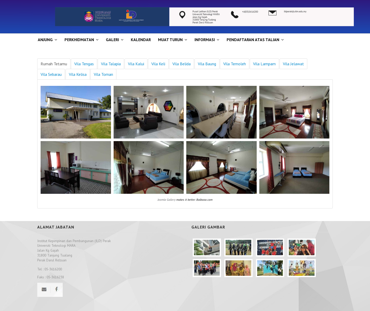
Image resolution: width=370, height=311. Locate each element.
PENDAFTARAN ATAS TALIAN (253, 39)
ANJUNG (45, 39)
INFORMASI (205, 39)
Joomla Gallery (166, 200)
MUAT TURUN (170, 39)
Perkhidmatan (79, 39)
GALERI (112, 39)
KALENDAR (141, 39)
